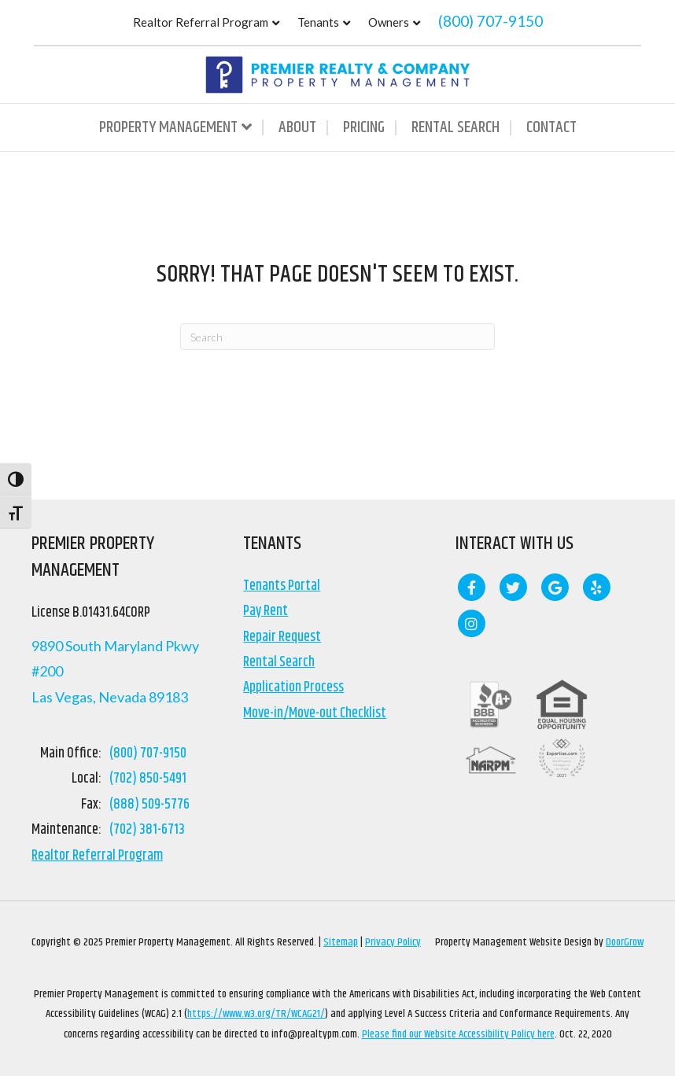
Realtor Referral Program (200, 22)
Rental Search (455, 127)
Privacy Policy (393, 942)
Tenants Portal (281, 586)
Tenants (318, 22)
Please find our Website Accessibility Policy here (458, 1034)
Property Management (168, 127)
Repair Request (282, 637)
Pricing (364, 127)
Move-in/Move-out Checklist (314, 713)
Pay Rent (265, 611)
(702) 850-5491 (147, 779)
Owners (388, 22)
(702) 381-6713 (147, 830)
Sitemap (340, 942)
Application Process (293, 687)
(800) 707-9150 (490, 21)
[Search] (337, 336)
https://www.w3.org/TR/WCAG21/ (256, 1014)
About (297, 127)
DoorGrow (625, 942)
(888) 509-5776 (149, 805)
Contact (551, 127)
